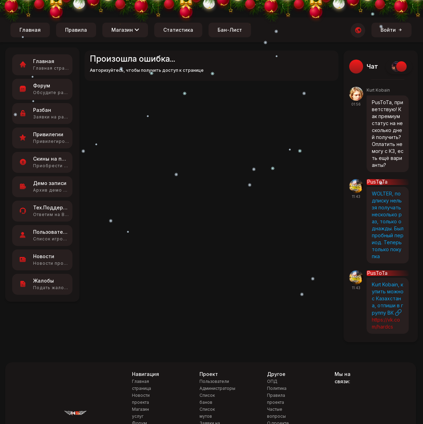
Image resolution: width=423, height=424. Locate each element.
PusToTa (377, 182)
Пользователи (214, 381)
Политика (277, 388)
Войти (391, 30)
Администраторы (217, 388)
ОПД (272, 381)
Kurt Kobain (378, 90)
